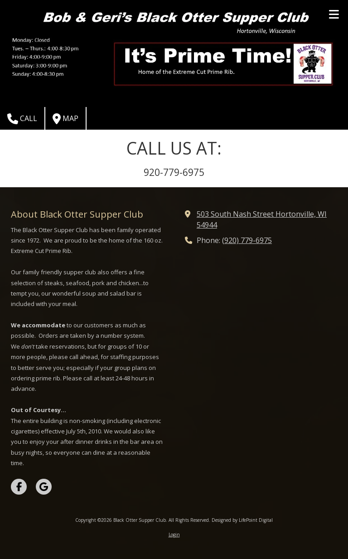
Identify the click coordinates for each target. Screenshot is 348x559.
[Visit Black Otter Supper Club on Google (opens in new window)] (44, 487)
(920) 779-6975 (247, 240)
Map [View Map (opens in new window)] (65, 118)
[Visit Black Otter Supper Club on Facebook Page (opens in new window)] (19, 487)
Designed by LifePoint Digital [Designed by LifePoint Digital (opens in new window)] (242, 520)
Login (174, 534)
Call (22, 118)
